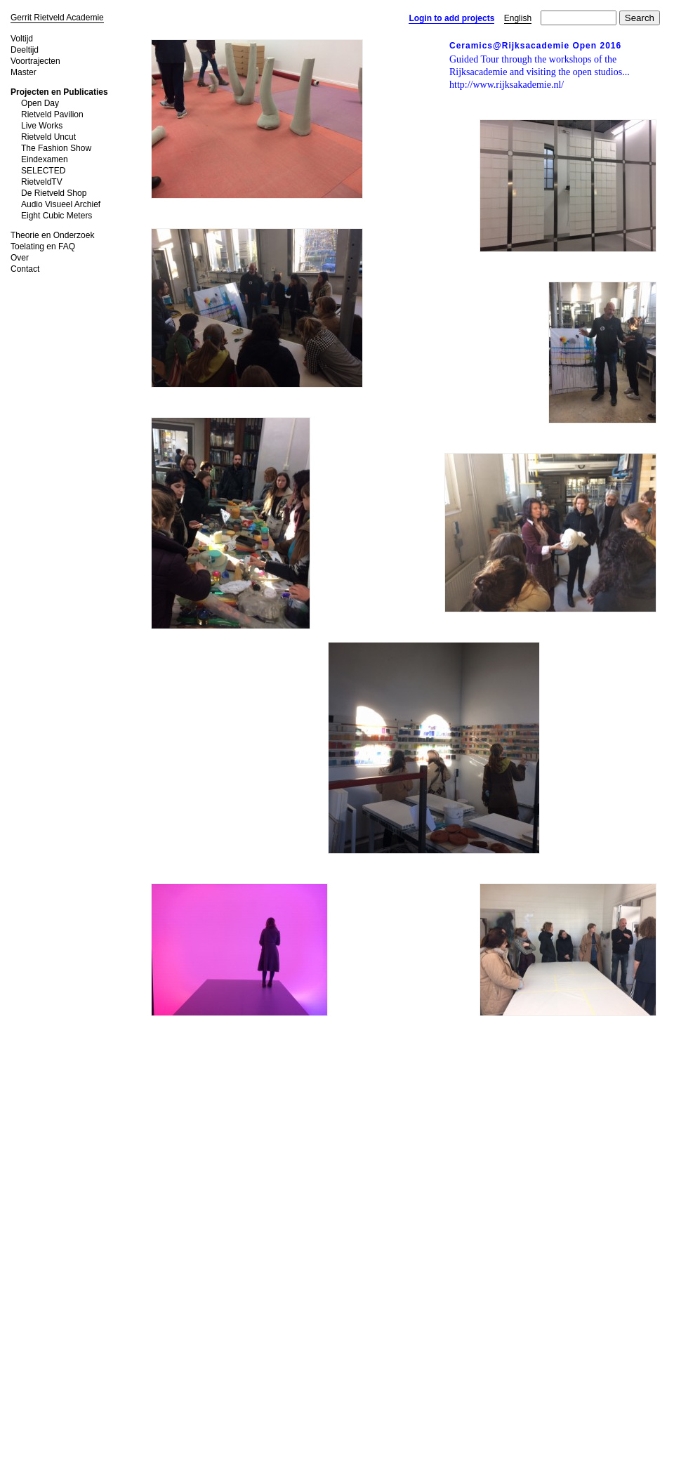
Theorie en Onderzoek (52, 235)
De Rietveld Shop (53, 193)
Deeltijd (25, 50)
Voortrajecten (35, 61)
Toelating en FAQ (43, 246)
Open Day (40, 103)
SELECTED (43, 171)
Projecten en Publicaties (59, 92)
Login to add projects (451, 18)
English (517, 18)
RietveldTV (41, 182)
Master (24, 72)
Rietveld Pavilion (52, 114)
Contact (25, 269)
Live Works (41, 126)
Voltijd (22, 39)
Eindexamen (44, 159)
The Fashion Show (56, 148)
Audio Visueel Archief (60, 204)
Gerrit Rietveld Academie (57, 17)
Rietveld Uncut (48, 137)
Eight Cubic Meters (56, 216)
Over (20, 258)
